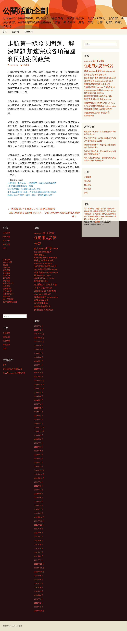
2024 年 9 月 (38, 392)
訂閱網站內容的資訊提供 (12, 369)
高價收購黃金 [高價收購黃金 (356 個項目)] (89, 116)
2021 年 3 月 (38, 552)
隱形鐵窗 (98, 216)
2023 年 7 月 (38, 443)
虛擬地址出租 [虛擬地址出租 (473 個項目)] (90, 103)
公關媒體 (87, 177)
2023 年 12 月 (39, 427)
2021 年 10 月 (39, 525)
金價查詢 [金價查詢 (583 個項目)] (101, 102)
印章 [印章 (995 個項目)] (99, 71)
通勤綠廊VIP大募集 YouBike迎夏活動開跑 (31, 209)
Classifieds (29, 32)
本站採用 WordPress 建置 (12, 626)
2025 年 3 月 (38, 369)
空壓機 (97, 222)
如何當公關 (7, 262)
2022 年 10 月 (39, 478)
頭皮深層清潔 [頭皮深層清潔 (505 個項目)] (98, 106)
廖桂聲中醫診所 (99, 211)
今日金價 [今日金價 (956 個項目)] (98, 61)
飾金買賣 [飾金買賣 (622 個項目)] (105, 112)
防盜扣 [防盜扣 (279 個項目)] (113, 103)
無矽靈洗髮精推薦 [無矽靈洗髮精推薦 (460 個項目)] (92, 84)
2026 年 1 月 (38, 330)
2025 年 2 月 (38, 373)
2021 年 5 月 (38, 544)
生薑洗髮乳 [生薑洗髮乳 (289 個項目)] (100, 87)
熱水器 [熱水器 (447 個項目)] (103, 84)
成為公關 (6, 275)
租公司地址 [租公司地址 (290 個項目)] (109, 90)
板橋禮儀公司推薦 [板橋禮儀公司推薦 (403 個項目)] (91, 78)
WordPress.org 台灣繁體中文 (14, 373)
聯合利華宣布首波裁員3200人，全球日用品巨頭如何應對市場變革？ (44, 214)
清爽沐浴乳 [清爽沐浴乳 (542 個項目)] (89, 81)
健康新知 (88, 214)
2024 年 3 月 (38, 416)
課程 (86, 193)
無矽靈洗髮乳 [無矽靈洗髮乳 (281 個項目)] (99, 81)
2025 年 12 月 (39, 334)
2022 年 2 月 (38, 509)
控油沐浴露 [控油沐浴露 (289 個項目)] (111, 71)
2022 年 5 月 (38, 497)
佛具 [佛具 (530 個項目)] (86, 71)
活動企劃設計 (8, 294)
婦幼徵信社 (88, 211)
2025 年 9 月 (38, 345)
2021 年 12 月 (39, 517)
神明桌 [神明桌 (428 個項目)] (100, 90)
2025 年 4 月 (38, 365)
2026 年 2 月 (38, 326)
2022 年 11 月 (39, 474)
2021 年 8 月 (38, 533)
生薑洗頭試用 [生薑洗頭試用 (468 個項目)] (90, 87)
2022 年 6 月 (38, 494)
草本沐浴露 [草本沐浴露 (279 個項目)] (107, 99)
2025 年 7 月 (38, 353)
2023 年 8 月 (38, 439)
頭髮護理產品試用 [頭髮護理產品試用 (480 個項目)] (92, 112)
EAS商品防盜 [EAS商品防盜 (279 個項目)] (88, 61)
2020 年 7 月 (38, 583)
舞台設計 (87, 189)
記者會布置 (7, 289)
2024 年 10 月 (39, 388)
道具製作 (91, 219)
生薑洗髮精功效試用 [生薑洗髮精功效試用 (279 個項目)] (90, 90)
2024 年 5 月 (38, 408)
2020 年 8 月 (38, 579)
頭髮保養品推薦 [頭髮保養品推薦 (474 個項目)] (91, 109)
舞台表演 (6, 296)
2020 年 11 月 (39, 568)
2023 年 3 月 (38, 458)
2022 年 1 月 (38, 513)
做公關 (5, 265)
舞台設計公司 (8, 283)
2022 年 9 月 (38, 482)
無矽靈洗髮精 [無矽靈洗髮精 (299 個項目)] (108, 81)
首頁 (4, 32)
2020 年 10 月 (39, 572)
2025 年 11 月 (39, 338)
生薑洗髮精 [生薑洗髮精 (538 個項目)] (109, 87)
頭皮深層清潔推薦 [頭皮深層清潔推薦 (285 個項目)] (110, 106)
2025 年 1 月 (38, 377)
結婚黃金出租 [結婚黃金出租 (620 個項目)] (105, 96)
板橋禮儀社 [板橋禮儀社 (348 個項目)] (103, 78)
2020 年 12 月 (39, 564)
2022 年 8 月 (38, 486)
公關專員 (6, 273)
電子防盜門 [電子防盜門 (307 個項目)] (88, 106)
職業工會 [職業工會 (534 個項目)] (88, 99)
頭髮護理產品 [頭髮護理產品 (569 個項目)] (105, 109)
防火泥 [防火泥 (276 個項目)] (108, 103)
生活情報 (15, 32)
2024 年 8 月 (38, 396)
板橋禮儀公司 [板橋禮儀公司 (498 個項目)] (100, 74)
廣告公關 (6, 270)
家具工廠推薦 (89, 216)
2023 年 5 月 (38, 451)
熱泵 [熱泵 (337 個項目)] (108, 84)
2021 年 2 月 (38, 556)
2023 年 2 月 (38, 462)
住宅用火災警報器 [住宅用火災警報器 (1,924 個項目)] (98, 66)
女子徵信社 (97, 214)
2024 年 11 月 (39, 384)
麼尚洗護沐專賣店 (109, 214)
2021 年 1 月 (38, 560)
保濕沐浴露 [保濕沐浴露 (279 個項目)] (92, 71)
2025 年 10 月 (39, 341)
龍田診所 (111, 208)
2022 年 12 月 (39, 470)
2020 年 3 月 (38, 599)
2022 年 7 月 (38, 490)
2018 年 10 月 (39, 611)
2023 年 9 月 (38, 435)
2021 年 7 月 (38, 537)
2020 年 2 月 (38, 603)
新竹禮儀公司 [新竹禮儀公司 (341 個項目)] (89, 75)
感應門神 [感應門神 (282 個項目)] (105, 71)
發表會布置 (7, 291)
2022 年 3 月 (38, 505)
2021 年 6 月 (38, 540)
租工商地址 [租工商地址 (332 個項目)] (100, 93)
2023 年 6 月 (38, 447)
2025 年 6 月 (38, 357)
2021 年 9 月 (38, 529)
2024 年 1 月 (38, 423)
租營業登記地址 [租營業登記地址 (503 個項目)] (91, 96)
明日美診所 (111, 211)
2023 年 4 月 (38, 455)
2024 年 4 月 (38, 412)
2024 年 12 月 (39, 380)
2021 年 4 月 (38, 548)
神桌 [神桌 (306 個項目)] (104, 90)
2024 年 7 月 (38, 400)
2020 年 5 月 (38, 591)
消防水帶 (99, 219)
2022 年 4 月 (38, 501)
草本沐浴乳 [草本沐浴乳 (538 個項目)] (98, 99)
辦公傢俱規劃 (107, 216)
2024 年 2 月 (38, 419)
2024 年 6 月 (38, 404)
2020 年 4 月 (38, 595)
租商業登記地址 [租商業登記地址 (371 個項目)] (90, 93)
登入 (4, 365)
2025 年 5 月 (38, 361)
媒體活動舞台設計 (10, 302)
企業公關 (6, 267)
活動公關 (6, 259)
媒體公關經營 (8, 299)
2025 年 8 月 (38, 349)
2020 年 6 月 (38, 587)
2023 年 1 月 (38, 466)
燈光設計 (87, 181)
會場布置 (6, 281)
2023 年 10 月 (39, 431)
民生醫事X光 (89, 208)
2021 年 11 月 (39, 521)
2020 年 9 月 (38, 576)
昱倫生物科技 (100, 208)
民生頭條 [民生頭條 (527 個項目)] (111, 77)
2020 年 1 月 (38, 607)
